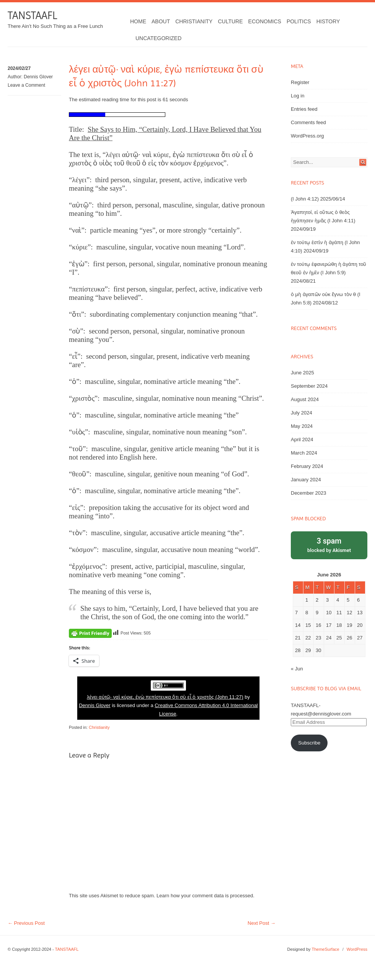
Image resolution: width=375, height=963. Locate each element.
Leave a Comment (26, 85)
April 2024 (302, 439)
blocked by (329, 544)
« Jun (297, 669)
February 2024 (307, 466)
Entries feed (304, 109)
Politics (299, 21)
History (328, 21)
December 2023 (308, 493)
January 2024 (306, 479)
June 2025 (302, 372)
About (161, 21)
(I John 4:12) (305, 199)
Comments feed (308, 122)
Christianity (193, 21)
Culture (230, 21)
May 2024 (302, 426)
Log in (297, 96)
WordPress (357, 949)
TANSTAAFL (32, 15)
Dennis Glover (38, 76)
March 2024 (304, 453)
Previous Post (26, 923)
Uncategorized (158, 38)
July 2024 (301, 413)
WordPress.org (307, 136)
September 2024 (309, 386)
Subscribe (309, 743)
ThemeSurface (325, 949)
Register (300, 82)
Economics (264, 21)
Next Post (262, 923)
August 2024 (305, 399)
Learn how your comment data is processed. (205, 895)
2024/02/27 (19, 68)
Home (138, 21)
